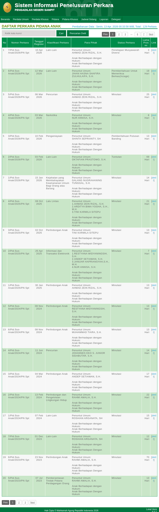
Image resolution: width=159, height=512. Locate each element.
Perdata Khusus (40, 19)
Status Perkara (126, 42)
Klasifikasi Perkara (58, 42)
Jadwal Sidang (88, 19)
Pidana (55, 19)
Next (151, 34)
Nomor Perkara (20, 42)
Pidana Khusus (70, 19)
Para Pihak (90, 42)
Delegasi (116, 19)
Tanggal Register (39, 42)
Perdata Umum (21, 19)
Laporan (104, 19)
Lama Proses (146, 43)
